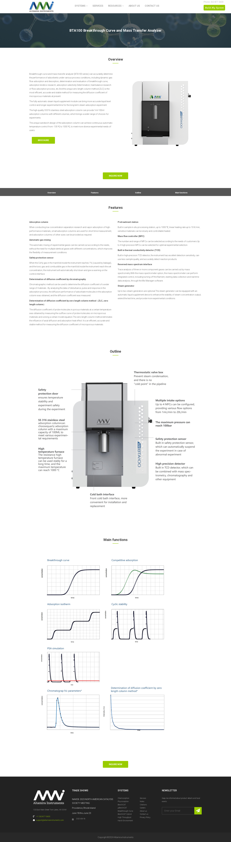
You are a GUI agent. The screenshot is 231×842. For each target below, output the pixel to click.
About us (134, 5)
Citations (143, 805)
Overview (51, 193)
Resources (115, 5)
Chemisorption (123, 798)
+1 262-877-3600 (43, 816)
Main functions (181, 193)
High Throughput (124, 817)
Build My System (214, 7)
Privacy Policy (145, 817)
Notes (142, 801)
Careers (143, 808)
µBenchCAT (122, 808)
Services (98, 5)
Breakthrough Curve (125, 811)
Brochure (43, 140)
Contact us (152, 5)
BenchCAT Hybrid (125, 814)
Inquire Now (115, 176)
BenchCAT (122, 805)
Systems (80, 5)
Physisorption (123, 801)
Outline (138, 193)
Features (95, 193)
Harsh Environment (125, 821)
